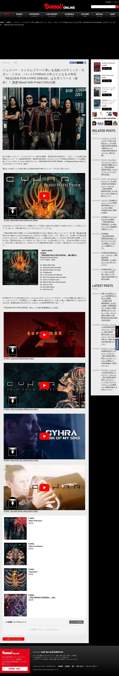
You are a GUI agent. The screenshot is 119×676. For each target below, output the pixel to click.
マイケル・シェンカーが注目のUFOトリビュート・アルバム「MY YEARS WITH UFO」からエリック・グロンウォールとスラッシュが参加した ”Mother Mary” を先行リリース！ (109, 379)
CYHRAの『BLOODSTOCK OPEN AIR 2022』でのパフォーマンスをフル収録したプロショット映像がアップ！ (108, 241)
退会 (73, 666)
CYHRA (15, 63)
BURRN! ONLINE (59, 6)
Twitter (80, 63)
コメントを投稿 (76, 622)
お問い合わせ (80, 666)
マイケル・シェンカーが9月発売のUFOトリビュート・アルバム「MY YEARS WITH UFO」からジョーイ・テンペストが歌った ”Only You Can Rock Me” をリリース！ (109, 334)
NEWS (9, 22)
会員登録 (60, 666)
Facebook (117, 344)
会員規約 (67, 666)
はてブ (84, 63)
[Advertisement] (59, 41)
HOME (2, 22)
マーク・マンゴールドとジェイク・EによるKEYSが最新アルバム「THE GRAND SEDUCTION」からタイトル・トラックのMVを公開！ (109, 167)
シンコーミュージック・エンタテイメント (52, 652)
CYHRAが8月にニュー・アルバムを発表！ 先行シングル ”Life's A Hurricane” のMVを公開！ (109, 274)
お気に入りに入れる (13, 639)
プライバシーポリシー (91, 666)
